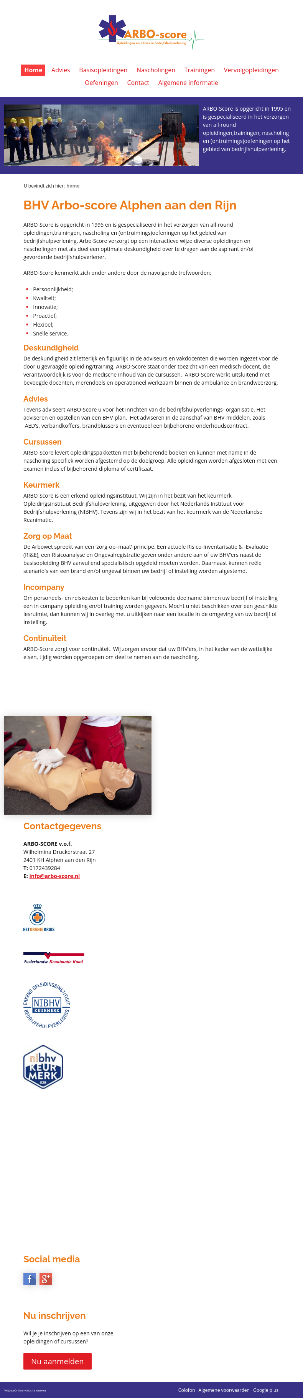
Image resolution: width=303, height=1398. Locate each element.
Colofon (186, 1390)
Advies (60, 70)
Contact (138, 82)
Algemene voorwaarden (224, 1390)
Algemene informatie (188, 82)
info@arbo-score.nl (54, 876)
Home (33, 70)
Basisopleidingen (103, 70)
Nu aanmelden (57, 1361)
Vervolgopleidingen (251, 70)
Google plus (265, 1390)
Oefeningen (101, 82)
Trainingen (199, 70)
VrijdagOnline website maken (25, 1390)
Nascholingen (156, 70)
